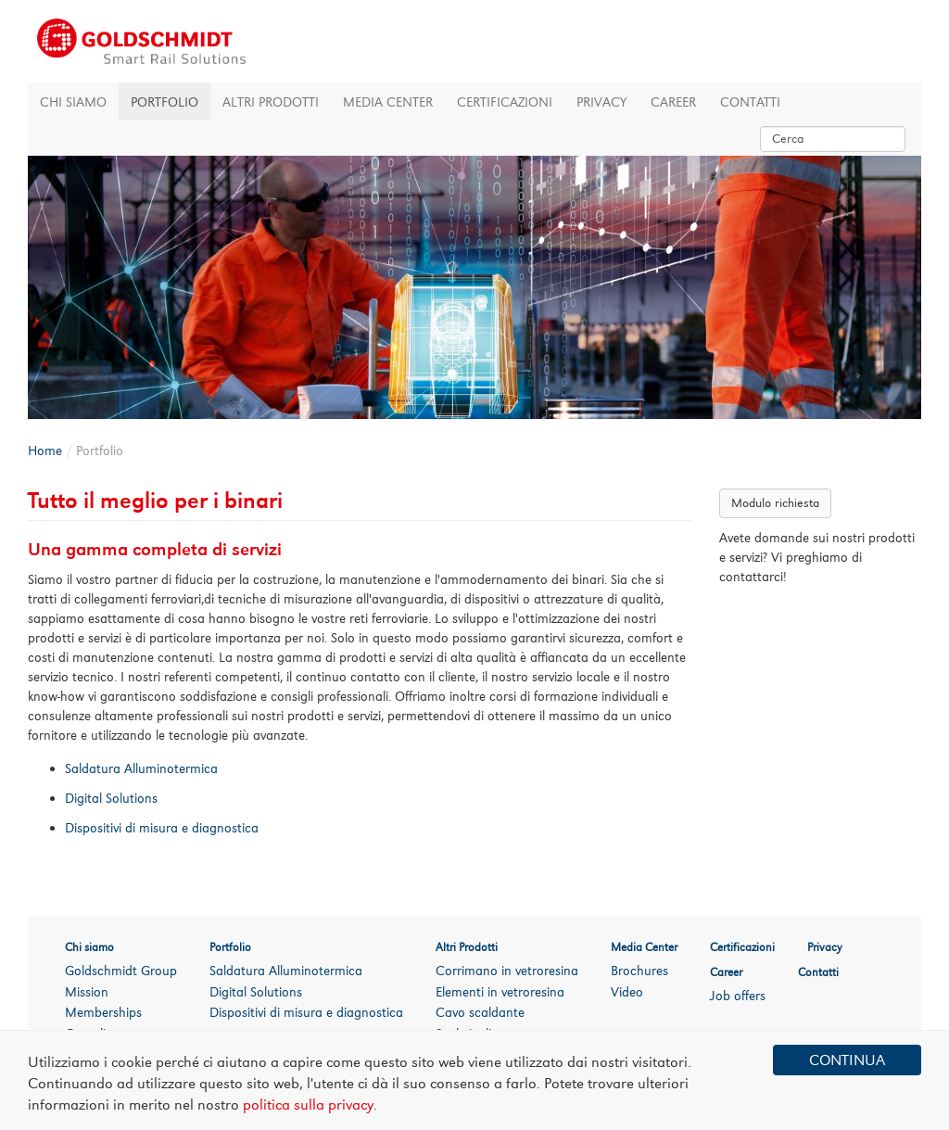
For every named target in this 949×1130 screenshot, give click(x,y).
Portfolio (164, 101)
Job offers (738, 995)
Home (45, 450)
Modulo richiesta (775, 503)
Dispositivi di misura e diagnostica (306, 1012)
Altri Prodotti (270, 101)
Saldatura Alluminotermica (285, 970)
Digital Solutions (255, 991)
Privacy (601, 101)
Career (673, 101)
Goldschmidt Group (121, 970)
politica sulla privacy (308, 1104)
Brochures (639, 970)
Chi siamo (73, 101)
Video (627, 991)
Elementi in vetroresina (500, 991)
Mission (86, 991)
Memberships (103, 1012)
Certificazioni (504, 101)
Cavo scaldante (480, 1012)
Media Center (388, 101)
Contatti (750, 101)
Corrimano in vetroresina (507, 970)
